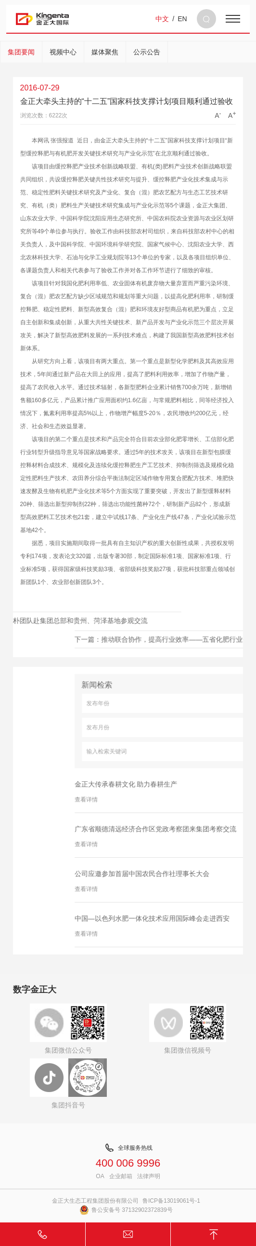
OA (100, 1176)
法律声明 (148, 1176)
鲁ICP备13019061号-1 (171, 1200)
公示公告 (146, 52)
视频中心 (63, 52)
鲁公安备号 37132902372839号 (126, 1210)
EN (182, 18)
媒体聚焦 (104, 52)
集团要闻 (21, 52)
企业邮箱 (120, 1176)
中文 (162, 18)
